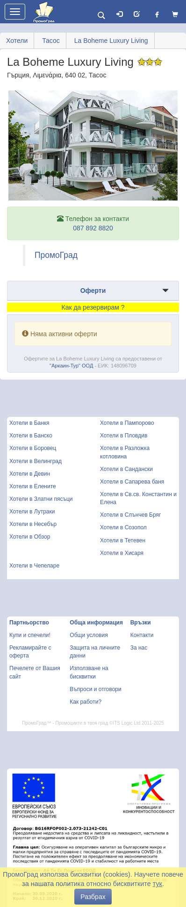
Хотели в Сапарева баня (132, 481)
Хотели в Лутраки (32, 511)
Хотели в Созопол (123, 527)
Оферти (93, 290)
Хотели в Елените (32, 486)
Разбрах (92, 896)
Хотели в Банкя (29, 423)
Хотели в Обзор (29, 536)
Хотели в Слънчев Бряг (130, 515)
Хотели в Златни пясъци (41, 499)
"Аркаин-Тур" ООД (71, 365)
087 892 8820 (93, 228)
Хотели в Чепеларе (34, 565)
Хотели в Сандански (126, 469)
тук (157, 883)
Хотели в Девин (29, 474)
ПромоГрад (56, 255)
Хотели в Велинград (35, 461)
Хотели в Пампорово (127, 423)
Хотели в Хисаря (121, 553)
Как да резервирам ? (92, 307)
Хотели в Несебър (33, 524)
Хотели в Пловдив (123, 435)
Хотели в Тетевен (122, 540)
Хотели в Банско (30, 435)
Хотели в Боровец (32, 448)
